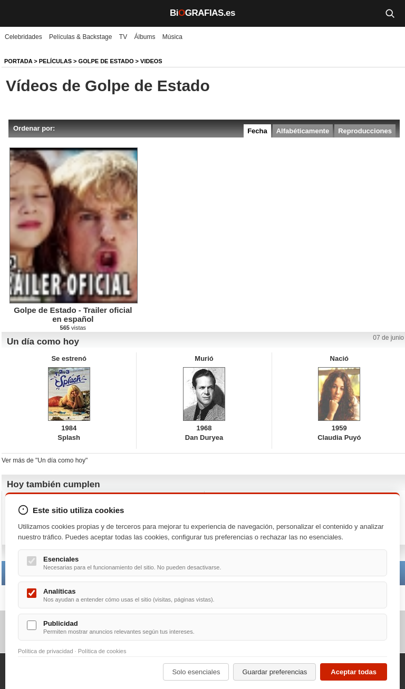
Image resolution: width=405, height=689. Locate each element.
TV (123, 37)
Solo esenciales (196, 672)
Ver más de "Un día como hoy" (45, 460)
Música (172, 37)
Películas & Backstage (80, 37)
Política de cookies (102, 651)
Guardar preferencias (274, 672)
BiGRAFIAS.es (202, 13)
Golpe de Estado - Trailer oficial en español (73, 314)
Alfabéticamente (302, 131)
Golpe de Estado (106, 61)
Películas (55, 61)
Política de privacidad (45, 651)
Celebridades (23, 37)
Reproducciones (365, 131)
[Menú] (15, 13)
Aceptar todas (354, 672)
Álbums (145, 37)
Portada (18, 61)
